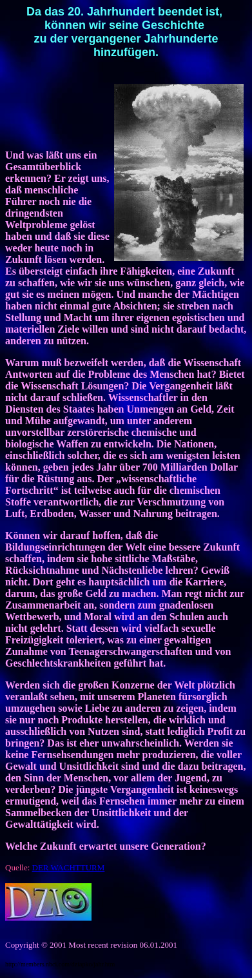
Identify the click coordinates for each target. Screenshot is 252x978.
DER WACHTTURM (68, 867)
